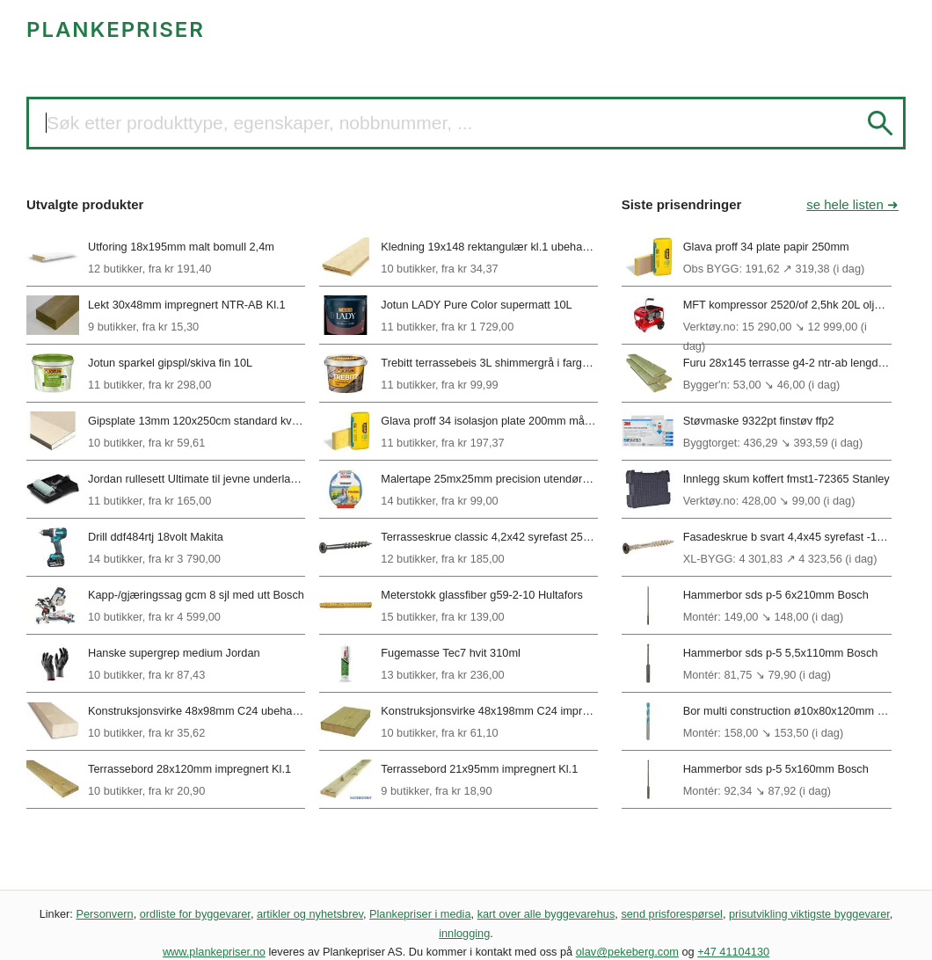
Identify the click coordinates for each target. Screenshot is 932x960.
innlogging (464, 933)
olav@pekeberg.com (627, 951)
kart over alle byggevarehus (546, 913)
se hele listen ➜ (852, 204)
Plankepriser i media (420, 913)
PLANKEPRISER (115, 29)
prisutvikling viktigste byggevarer (809, 913)
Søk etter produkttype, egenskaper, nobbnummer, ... (259, 123)
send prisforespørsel (672, 913)
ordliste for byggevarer (195, 913)
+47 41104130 (733, 951)
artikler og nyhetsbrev (310, 913)
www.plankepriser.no (214, 951)
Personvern (104, 913)
